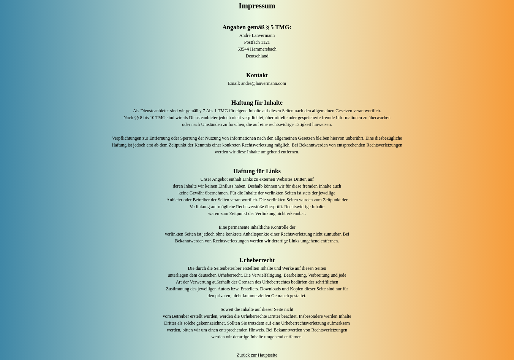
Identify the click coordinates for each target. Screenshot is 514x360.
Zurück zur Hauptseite (257, 355)
